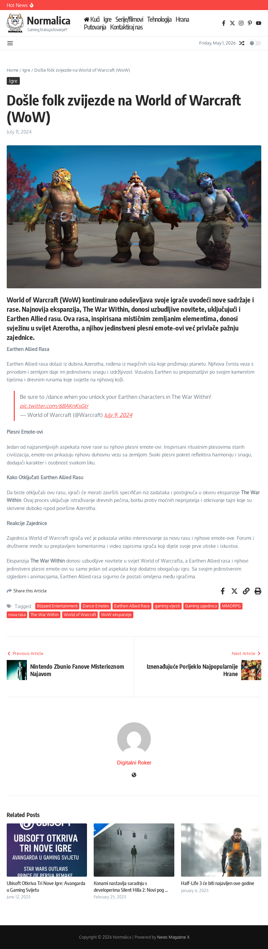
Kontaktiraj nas (126, 27)
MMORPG (231, 605)
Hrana (182, 19)
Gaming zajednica (201, 605)
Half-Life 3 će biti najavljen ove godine (217, 883)
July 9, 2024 (118, 415)
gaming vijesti (167, 605)
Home (12, 70)
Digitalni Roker (134, 762)
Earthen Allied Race (132, 605)
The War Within (45, 614)
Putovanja (95, 27)
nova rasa (17, 614)
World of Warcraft (80, 614)
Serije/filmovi (129, 19)
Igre (107, 19)
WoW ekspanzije (116, 614)
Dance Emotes (96, 605)
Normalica (49, 20)
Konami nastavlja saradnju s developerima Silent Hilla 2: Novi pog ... (131, 886)
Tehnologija (159, 19)
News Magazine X (173, 937)
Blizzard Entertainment (57, 605)
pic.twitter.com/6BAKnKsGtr (54, 406)
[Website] (134, 775)
